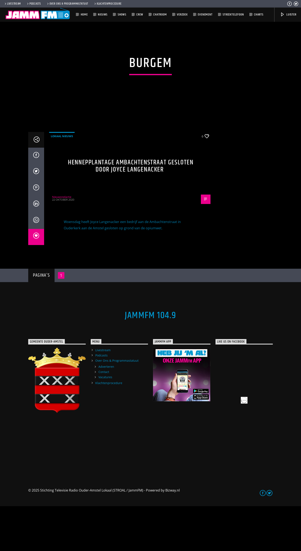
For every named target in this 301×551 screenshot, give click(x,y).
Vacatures (105, 422)
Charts (258, 14)
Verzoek (182, 14)
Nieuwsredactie (61, 242)
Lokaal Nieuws (62, 181)
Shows (122, 14)
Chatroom (160, 14)
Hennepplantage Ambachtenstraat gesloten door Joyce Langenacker (130, 210)
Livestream (12, 3)
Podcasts (33, 3)
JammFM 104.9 (150, 360)
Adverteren (106, 411)
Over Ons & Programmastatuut (67, 3)
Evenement (205, 14)
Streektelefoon (233, 14)
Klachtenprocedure (108, 3)
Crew (139, 14)
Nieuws (102, 14)
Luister (288, 14)
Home (84, 14)
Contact (103, 417)
